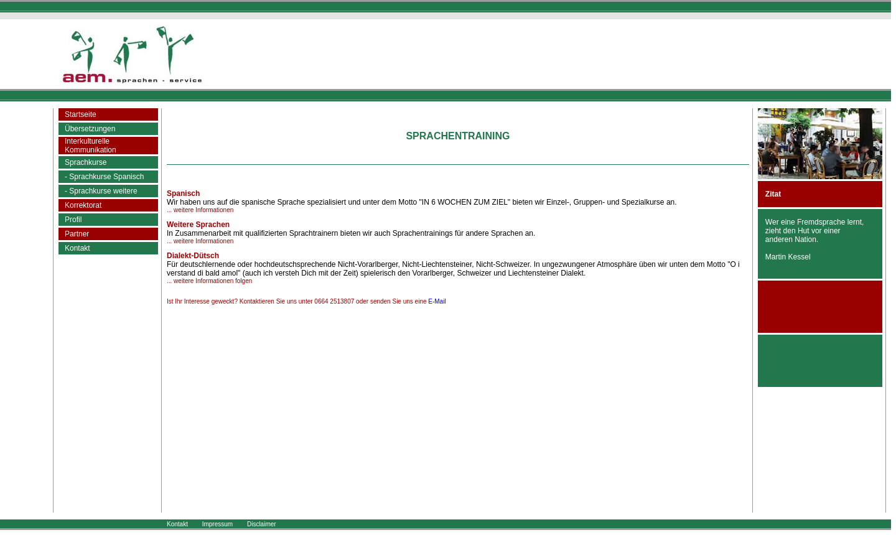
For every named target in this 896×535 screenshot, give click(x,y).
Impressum (217, 524)
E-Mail (437, 301)
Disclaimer (261, 524)
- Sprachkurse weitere (101, 191)
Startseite (80, 114)
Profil (73, 219)
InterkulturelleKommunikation (90, 145)
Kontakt (77, 248)
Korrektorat (83, 205)
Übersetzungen (90, 128)
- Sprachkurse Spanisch (104, 176)
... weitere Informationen (200, 210)
